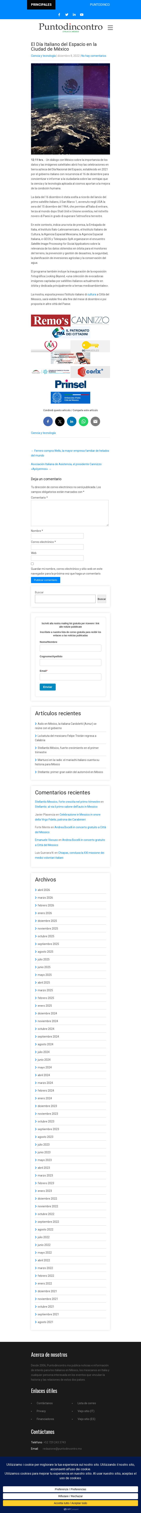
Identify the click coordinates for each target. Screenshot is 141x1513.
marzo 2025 (45, 995)
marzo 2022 (45, 1272)
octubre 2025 (46, 941)
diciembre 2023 (47, 1110)
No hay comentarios (93, 55)
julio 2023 (44, 1149)
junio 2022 (44, 1249)
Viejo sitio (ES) (86, 1423)
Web (34, 557)
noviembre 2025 (48, 933)
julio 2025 (44, 964)
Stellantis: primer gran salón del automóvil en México (70, 776)
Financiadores (45, 1423)
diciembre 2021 (47, 1296)
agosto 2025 (45, 956)
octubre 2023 (46, 1126)
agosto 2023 (45, 1141)
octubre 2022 (46, 1218)
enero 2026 (45, 917)
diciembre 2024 (47, 1018)
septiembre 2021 (48, 1319)
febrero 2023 (46, 1188)
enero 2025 (45, 1010)
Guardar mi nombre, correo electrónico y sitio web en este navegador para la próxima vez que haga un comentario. (66, 576)
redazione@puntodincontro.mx (62, 1453)
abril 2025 (44, 987)
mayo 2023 (45, 1164)
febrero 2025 (46, 1002)
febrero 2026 (46, 910)
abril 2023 (44, 1172)
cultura (91, 294)
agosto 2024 (45, 1049)
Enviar (47, 691)
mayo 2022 (45, 1257)
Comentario (39, 497)
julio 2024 (44, 1056)
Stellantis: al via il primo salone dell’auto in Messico (66, 811)
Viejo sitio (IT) (86, 1415)
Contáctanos (45, 1408)
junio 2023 (44, 1157)
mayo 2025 (45, 979)
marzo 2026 (45, 902)
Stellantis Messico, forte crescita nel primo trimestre (67, 806)
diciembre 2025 (47, 925)
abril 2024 (44, 1079)
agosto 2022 (45, 1234)
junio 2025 (44, 971)
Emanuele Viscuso (46, 844)
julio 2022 (44, 1242)
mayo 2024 (45, 1072)
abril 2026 (44, 894)
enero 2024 (45, 1103)
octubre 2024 (46, 1033)
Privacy (41, 1415)
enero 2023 (45, 1195)
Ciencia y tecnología (43, 55)
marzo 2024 (45, 1087)
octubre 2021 (46, 1311)
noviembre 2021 (48, 1303)
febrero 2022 (46, 1280)
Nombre (37, 535)
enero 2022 (45, 1288)
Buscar (39, 597)
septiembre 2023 (48, 1133)
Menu (110, 28)
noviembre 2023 (48, 1118)
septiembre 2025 (48, 948)
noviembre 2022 (48, 1211)
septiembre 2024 (48, 1041)
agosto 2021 (45, 1326)
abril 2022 (44, 1265)
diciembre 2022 (47, 1203)
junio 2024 (44, 1064)
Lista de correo (87, 1408)
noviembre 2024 (48, 1025)
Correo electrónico (43, 546)
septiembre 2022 (48, 1226)
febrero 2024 (46, 1095)
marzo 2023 (45, 1180)
